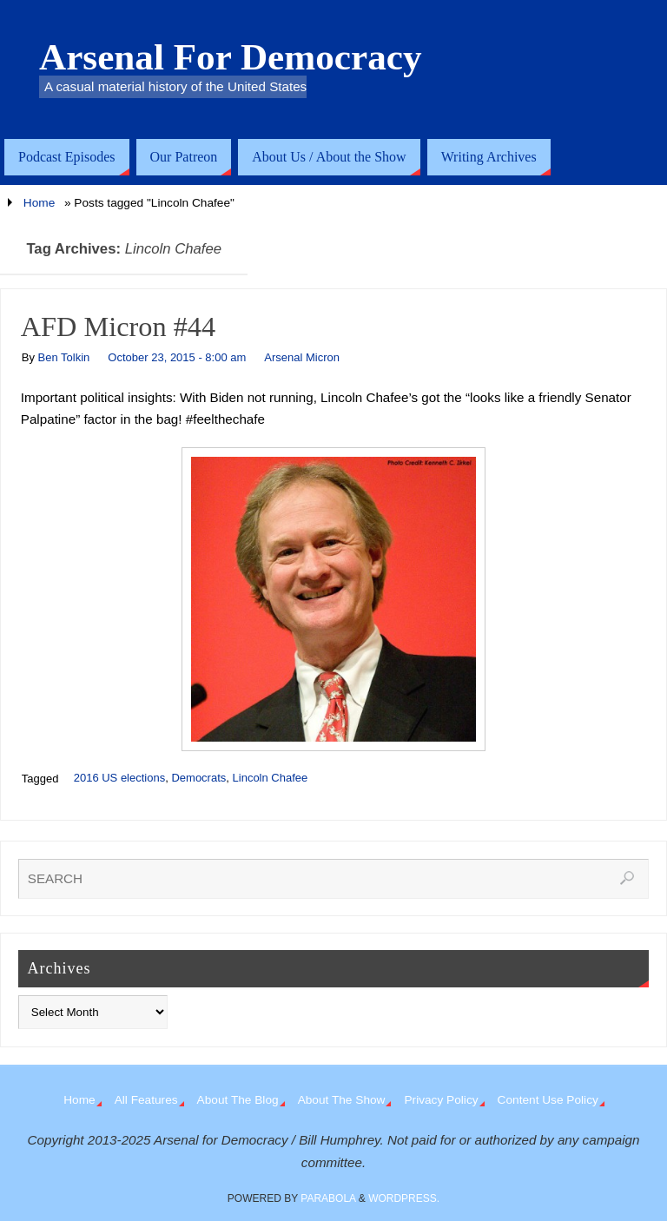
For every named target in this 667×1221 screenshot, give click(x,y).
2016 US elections (120, 777)
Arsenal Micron (302, 357)
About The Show (342, 1099)
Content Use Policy (548, 1099)
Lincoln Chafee (270, 777)
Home (39, 202)
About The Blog (238, 1099)
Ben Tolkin (64, 357)
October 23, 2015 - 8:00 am (177, 357)
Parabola (327, 1198)
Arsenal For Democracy (230, 57)
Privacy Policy (441, 1099)
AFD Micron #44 (118, 326)
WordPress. (403, 1198)
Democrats (198, 777)
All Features (146, 1099)
